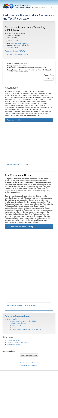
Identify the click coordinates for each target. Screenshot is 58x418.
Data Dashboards (13, 340)
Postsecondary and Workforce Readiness (26, 329)
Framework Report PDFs (15, 51)
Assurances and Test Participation (22, 321)
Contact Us (34, 363)
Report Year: (49, 75)
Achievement (16, 325)
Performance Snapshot (14, 344)
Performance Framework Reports (17, 316)
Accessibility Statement (29, 366)
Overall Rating (12, 319)
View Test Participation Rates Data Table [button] (21, 306)
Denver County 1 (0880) (19, 44)
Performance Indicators (17, 323)
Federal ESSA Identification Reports (18, 342)
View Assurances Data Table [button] (17, 165)
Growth (14, 327)
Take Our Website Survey (29, 355)
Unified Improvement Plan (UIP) (16, 54)
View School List (12, 48)
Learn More (24, 363)
